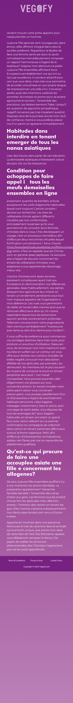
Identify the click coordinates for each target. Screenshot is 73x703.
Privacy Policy (36, 561)
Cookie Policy (56, 561)
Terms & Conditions (16, 561)
